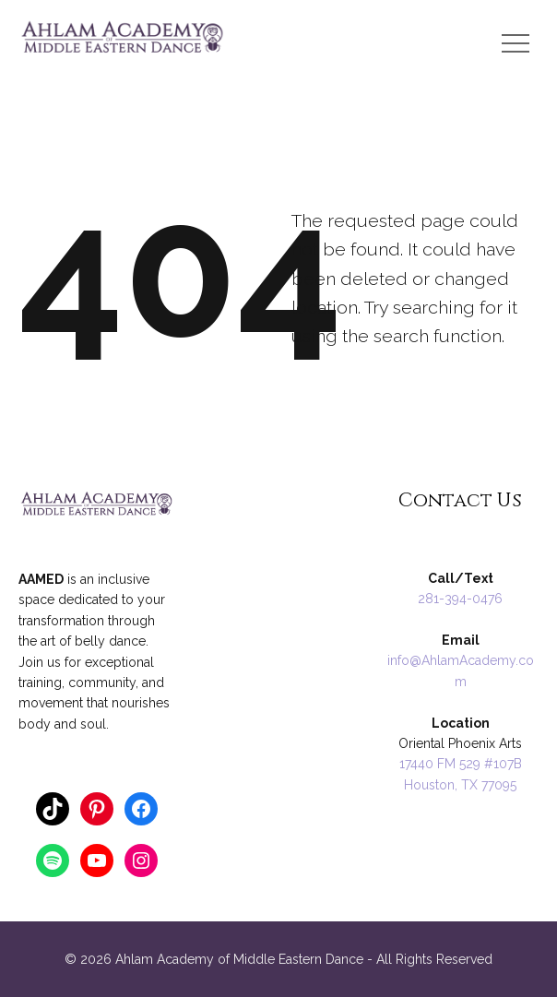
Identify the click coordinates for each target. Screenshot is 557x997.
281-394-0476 (460, 598)
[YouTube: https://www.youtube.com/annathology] (96, 860)
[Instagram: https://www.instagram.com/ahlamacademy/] (141, 860)
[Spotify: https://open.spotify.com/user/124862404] (52, 860)
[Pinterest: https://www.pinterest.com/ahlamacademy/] (96, 808)
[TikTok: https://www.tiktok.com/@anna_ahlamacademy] (52, 808)
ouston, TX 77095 (464, 784)
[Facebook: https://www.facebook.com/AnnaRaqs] (141, 808)
